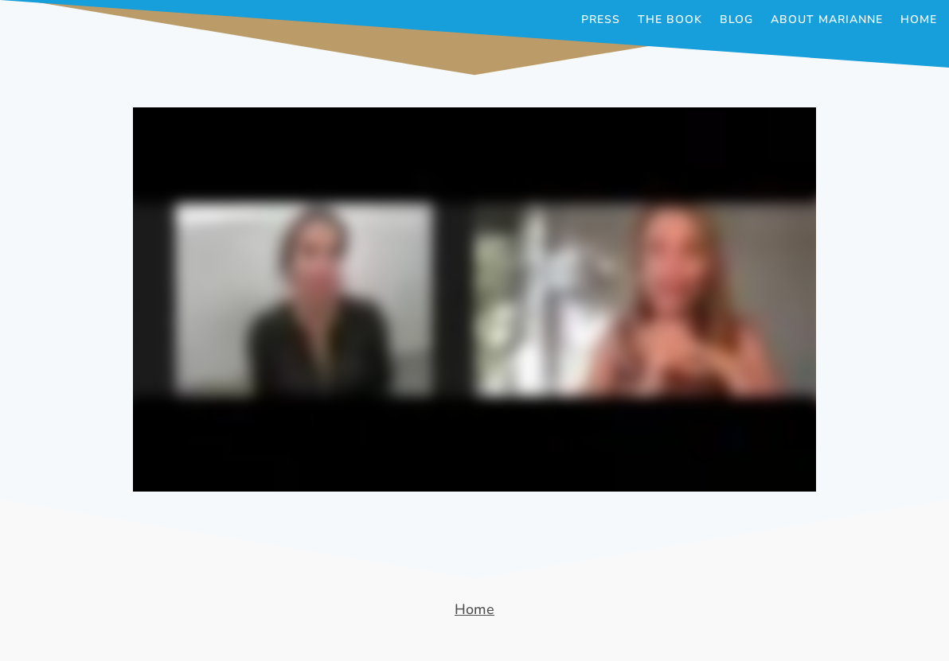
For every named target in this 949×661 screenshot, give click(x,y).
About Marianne (827, 20)
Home (918, 20)
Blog (736, 20)
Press (600, 20)
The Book (670, 20)
